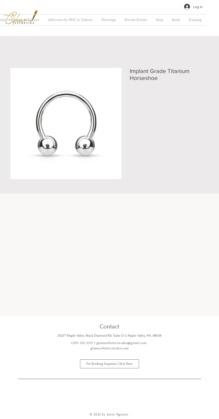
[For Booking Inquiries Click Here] (109, 363)
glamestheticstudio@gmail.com (122, 343)
